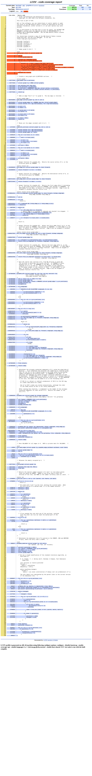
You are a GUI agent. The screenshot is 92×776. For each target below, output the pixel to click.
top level (18, 5)
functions (41, 5)
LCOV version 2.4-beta (51, 764)
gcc (24, 5)
